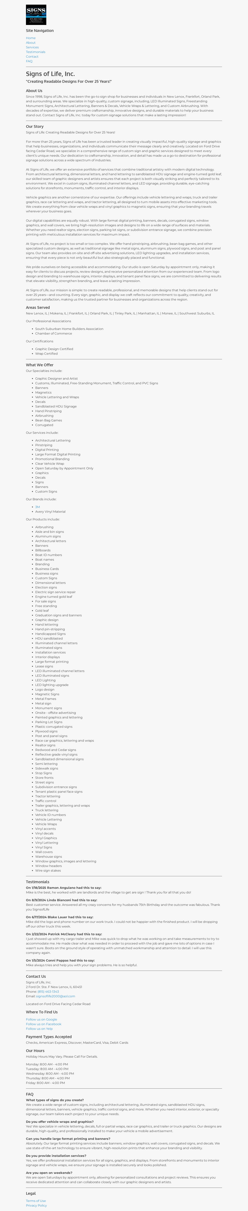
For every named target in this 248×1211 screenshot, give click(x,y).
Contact (32, 56)
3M (37, 507)
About (31, 42)
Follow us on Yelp (39, 1029)
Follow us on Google (41, 1019)
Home (31, 38)
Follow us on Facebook (43, 1024)
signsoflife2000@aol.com (55, 996)
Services (32, 47)
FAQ (29, 61)
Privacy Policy (36, 1205)
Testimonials (35, 52)
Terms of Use (36, 1201)
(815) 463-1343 (48, 991)
